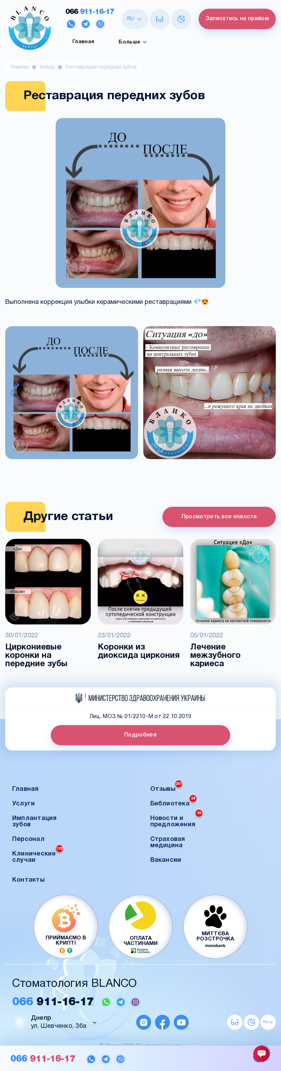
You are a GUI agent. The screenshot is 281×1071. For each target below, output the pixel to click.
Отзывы (166, 787)
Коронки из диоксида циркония (139, 652)
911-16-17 (89, 12)
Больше (133, 42)
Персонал (28, 839)
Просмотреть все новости (219, 516)
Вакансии (166, 860)
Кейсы (47, 67)
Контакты (28, 880)
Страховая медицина (167, 842)
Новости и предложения (176, 819)
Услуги (23, 804)
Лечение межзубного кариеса (215, 656)
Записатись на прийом (237, 18)
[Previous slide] (14, 393)
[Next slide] (266, 393)
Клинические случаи (37, 855)
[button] (71, 393)
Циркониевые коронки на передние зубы (36, 656)
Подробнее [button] (140, 735)
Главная (83, 41)
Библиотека (173, 802)
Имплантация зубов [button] (34, 822)
